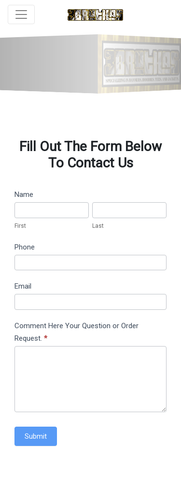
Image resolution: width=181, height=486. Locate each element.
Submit (36, 436)
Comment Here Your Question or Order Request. (76, 332)
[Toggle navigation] (21, 14)
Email (22, 286)
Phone (24, 247)
